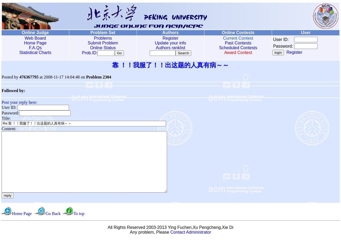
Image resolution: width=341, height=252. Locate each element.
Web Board (35, 38)
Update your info (170, 43)
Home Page (35, 43)
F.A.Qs (35, 48)
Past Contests (238, 43)
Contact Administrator (190, 245)
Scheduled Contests (238, 48)
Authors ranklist (170, 48)
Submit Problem (103, 43)
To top (79, 226)
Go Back (53, 226)
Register (170, 38)
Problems (103, 38)
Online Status (103, 48)
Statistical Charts (35, 52)
